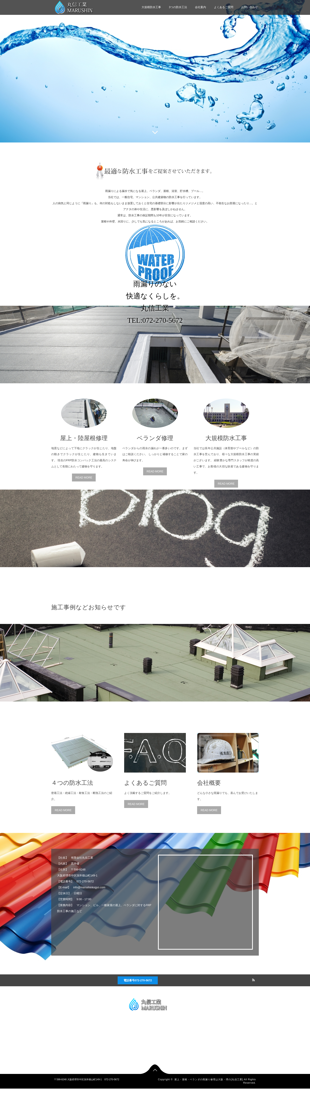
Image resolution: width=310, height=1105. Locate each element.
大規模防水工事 (151, 7)
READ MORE (84, 494)
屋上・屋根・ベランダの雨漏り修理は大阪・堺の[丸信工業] (208, 1095)
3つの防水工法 (178, 7)
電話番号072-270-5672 (138, 996)
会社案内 (200, 7)
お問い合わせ (249, 7)
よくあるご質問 (223, 7)
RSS (253, 996)
